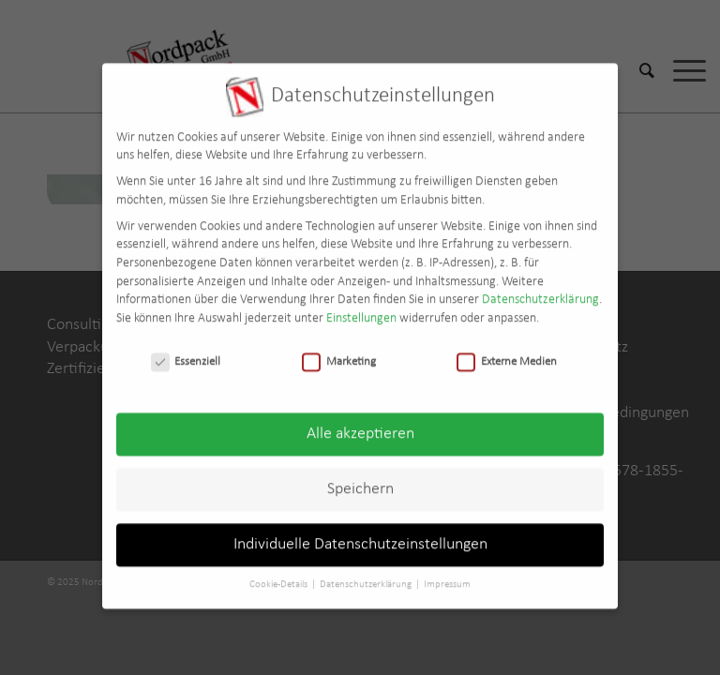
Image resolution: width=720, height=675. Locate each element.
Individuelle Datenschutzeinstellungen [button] (360, 536)
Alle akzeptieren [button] (360, 425)
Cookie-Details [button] (279, 575)
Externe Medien (507, 352)
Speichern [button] (360, 480)
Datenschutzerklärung (540, 290)
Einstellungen (361, 309)
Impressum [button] (447, 575)
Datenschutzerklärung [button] (366, 575)
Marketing (339, 352)
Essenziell (186, 352)
